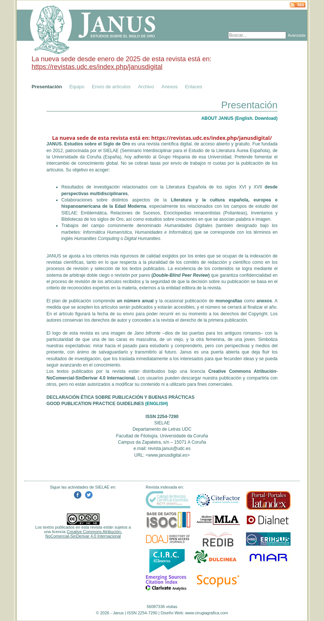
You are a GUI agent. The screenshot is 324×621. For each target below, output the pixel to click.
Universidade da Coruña (76, 157)
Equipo (76, 86)
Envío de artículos (111, 86)
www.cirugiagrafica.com (206, 613)
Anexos (170, 86)
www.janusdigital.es (167, 455)
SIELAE (111, 150)
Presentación (47, 86)
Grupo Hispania (174, 157)
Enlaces (193, 86)
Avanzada (296, 35)
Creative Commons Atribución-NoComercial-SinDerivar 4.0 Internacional (83, 533)
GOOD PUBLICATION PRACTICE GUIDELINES (95, 403)
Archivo (146, 86)
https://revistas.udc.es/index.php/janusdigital (97, 66)
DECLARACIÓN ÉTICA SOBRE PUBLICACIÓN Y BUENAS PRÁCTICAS (120, 397)
